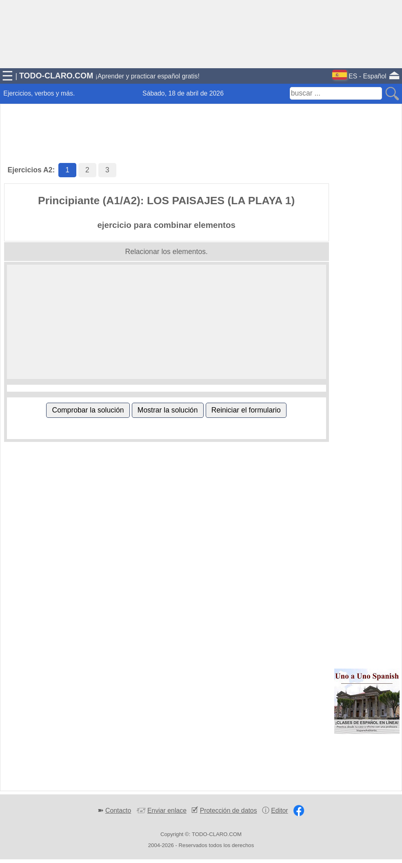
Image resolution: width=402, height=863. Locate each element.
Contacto (118, 810)
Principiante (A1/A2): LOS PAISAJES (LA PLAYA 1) (166, 200)
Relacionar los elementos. (166, 252)
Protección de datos (228, 810)
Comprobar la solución (88, 410)
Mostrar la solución (168, 410)
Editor (279, 810)
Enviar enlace (167, 810)
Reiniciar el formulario (246, 410)
